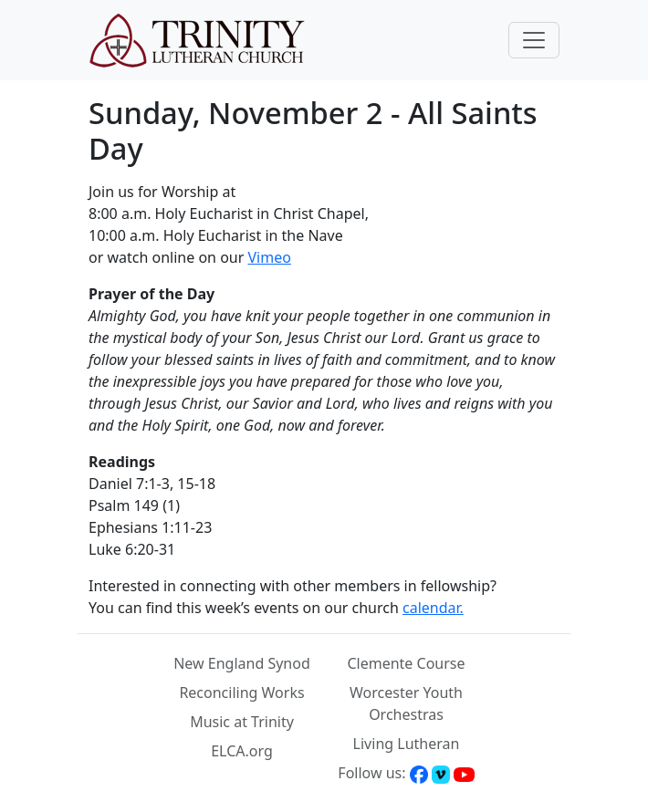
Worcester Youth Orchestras (406, 703)
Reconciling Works (241, 692)
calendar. (433, 608)
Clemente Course (406, 663)
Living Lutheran (406, 744)
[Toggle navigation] (533, 40)
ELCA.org (242, 751)
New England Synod (241, 663)
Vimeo (268, 257)
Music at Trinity (242, 722)
